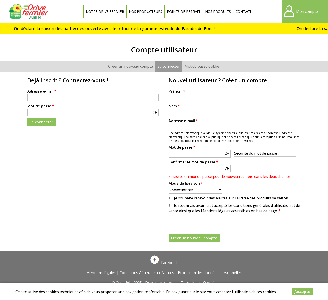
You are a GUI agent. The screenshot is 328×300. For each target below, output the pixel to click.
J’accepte (302, 291)
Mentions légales (101, 272)
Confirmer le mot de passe (193, 162)
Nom (174, 106)
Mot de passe (40, 106)
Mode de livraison (186, 183)
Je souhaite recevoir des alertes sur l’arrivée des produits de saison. (231, 198)
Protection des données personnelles (210, 272)
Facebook (164, 262)
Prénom (177, 91)
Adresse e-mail (41, 91)
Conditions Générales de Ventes (147, 272)
